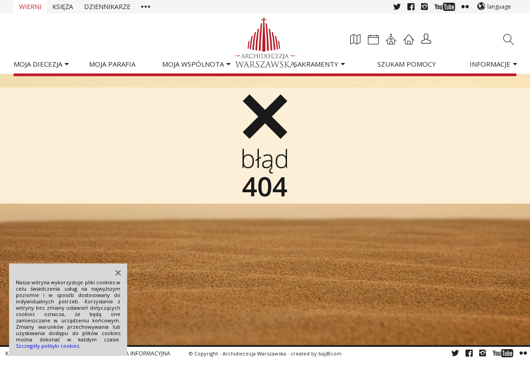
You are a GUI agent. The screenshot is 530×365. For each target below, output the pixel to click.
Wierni (30, 6)
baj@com (330, 353)
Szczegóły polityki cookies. (48, 345)
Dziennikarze (107, 6)
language (499, 6)
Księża (62, 6)
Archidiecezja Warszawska (254, 353)
